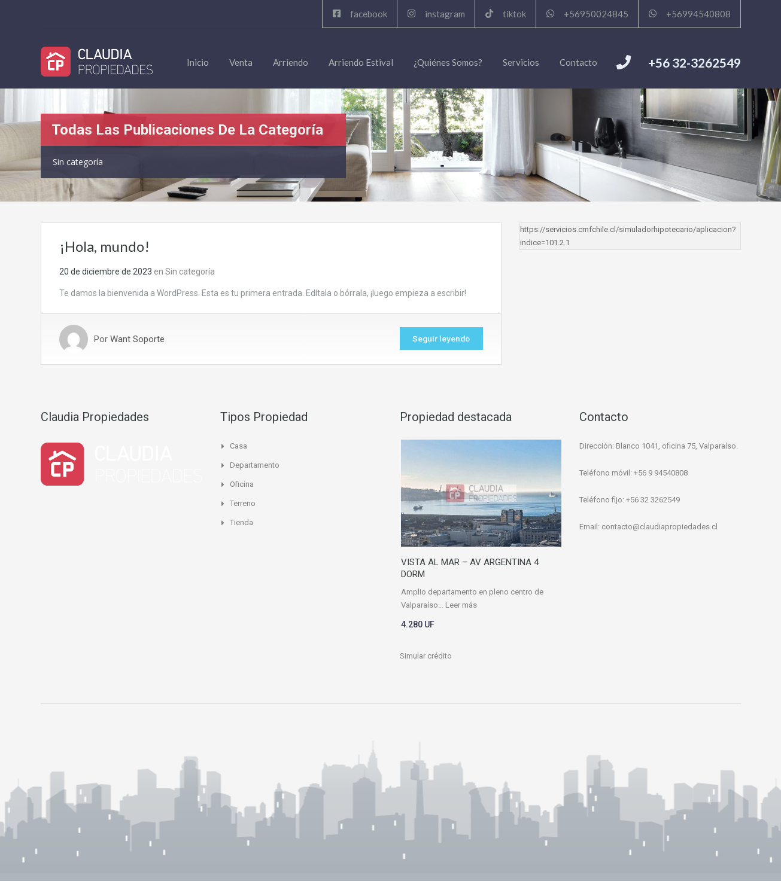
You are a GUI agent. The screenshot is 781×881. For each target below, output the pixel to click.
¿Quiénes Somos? (448, 62)
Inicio (198, 62)
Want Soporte (137, 339)
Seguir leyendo (439, 339)
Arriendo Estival (361, 62)
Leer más (461, 604)
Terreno (243, 503)
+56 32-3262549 (694, 62)
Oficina (242, 484)
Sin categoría (190, 271)
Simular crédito (426, 655)
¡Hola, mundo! (104, 246)
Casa (238, 445)
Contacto (578, 62)
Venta (241, 62)
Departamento (254, 465)
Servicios (521, 62)
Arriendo (290, 62)
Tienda (241, 522)
